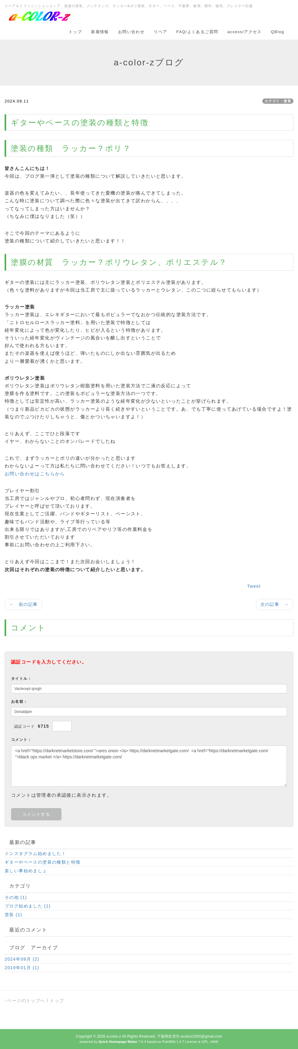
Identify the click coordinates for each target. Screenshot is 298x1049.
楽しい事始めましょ (26, 870)
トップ (75, 31)
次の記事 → (274, 604)
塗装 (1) (13, 914)
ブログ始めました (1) (28, 906)
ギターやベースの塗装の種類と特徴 (42, 862)
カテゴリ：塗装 (277, 101)
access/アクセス (244, 31)
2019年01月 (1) (22, 967)
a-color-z (113, 1036)
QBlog (277, 31)
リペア (160, 31)
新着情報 (100, 31)
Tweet (254, 586)
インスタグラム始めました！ (38, 853)
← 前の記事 (23, 604)
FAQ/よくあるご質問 (197, 31)
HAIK (214, 1041)
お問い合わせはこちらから (35, 473)
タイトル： (21, 678)
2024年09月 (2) (22, 959)
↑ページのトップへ (25, 1000)
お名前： (19, 701)
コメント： (21, 739)
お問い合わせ (131, 31)
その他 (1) (16, 897)
